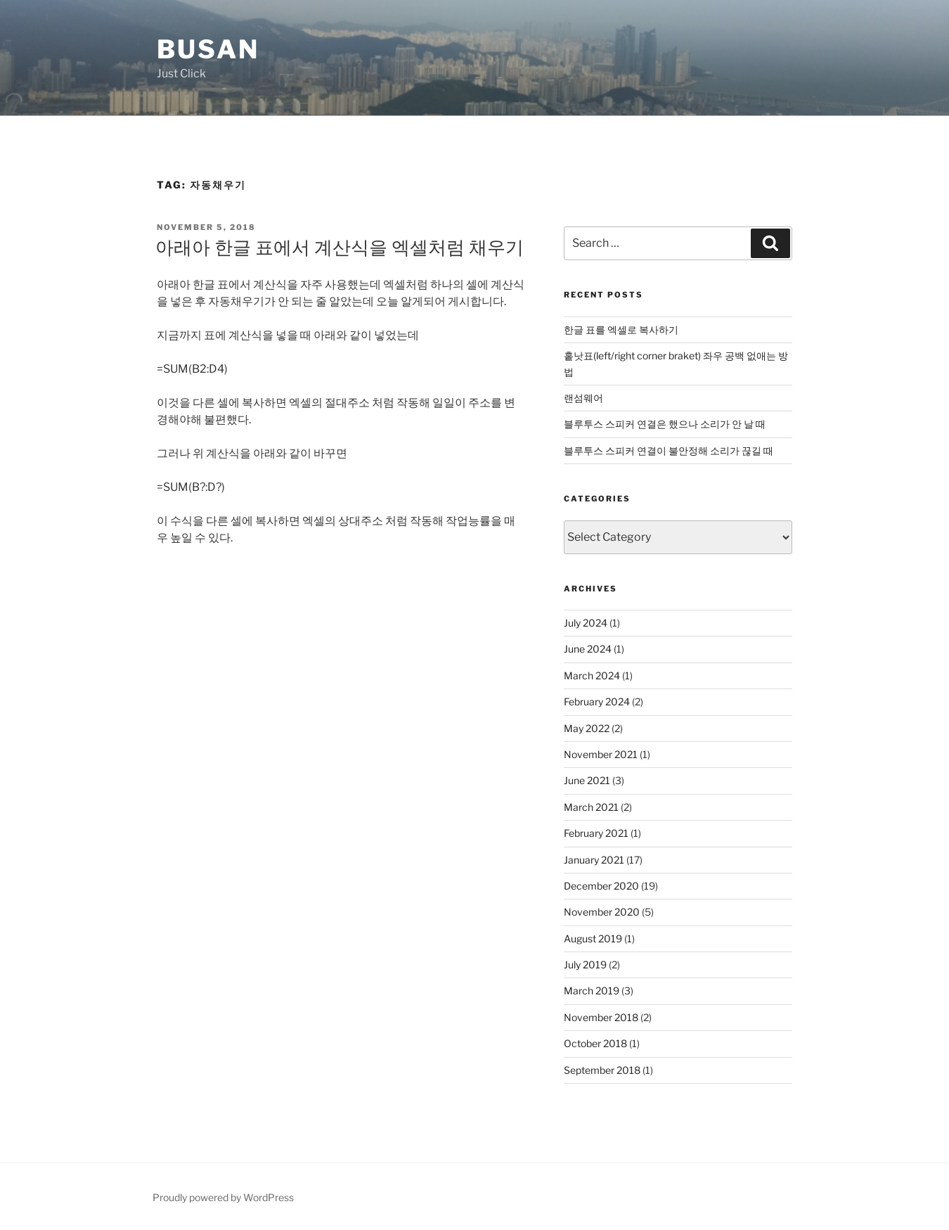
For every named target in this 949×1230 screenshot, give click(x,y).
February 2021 (596, 833)
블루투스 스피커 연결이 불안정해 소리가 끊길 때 (668, 450)
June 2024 (588, 649)
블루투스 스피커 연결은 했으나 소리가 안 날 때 (665, 424)
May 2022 (586, 728)
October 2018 (595, 1043)
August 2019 (593, 938)
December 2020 (601, 886)
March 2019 (591, 991)
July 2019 (585, 964)
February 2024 (597, 701)
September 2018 (602, 1070)
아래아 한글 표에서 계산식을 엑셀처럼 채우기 (339, 247)
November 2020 (602, 912)
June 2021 (587, 780)
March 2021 (591, 807)
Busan (208, 49)
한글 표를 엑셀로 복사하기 (621, 329)
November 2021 (601, 754)
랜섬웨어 (583, 398)
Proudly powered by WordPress (223, 1197)
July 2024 (585, 623)
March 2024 (592, 675)
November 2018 (601, 1017)
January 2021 (594, 860)
